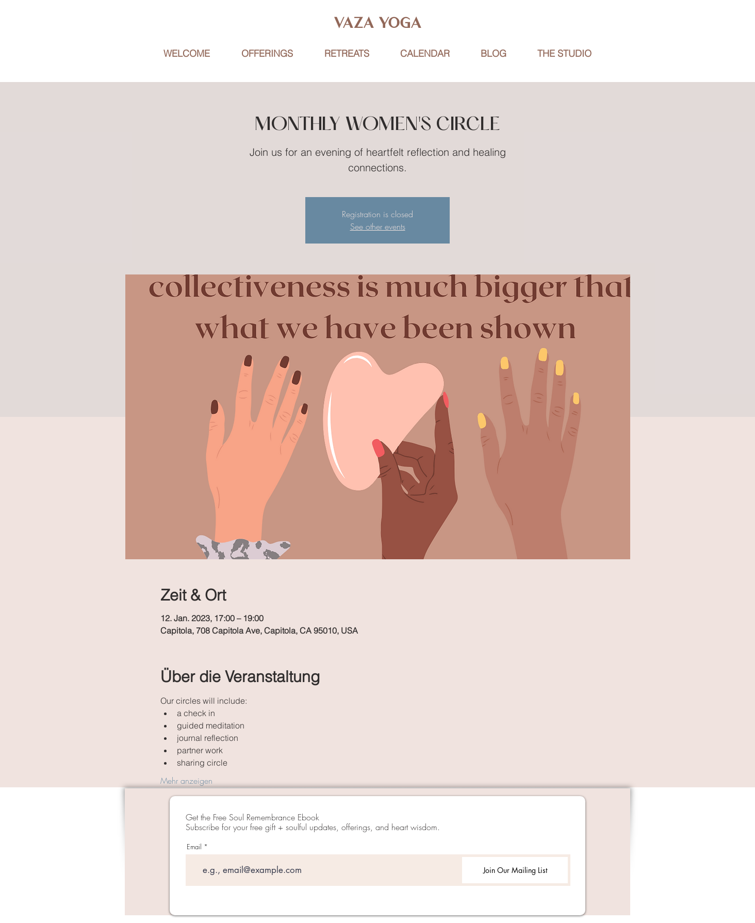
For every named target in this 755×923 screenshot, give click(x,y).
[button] (346, 53)
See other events (377, 226)
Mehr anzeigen (186, 780)
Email (194, 847)
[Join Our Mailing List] (514, 870)
